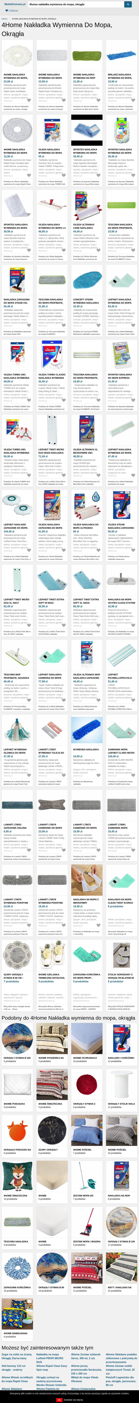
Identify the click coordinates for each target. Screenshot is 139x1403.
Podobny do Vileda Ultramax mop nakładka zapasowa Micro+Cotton (85, 709)
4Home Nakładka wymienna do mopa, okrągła (16, 78)
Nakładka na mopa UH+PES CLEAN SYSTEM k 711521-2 (121, 602)
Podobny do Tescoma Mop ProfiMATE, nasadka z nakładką (17, 707)
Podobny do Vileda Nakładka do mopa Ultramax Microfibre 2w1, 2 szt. (86, 559)
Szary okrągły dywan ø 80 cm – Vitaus (14, 978)
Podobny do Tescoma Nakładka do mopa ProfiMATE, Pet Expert (86, 408)
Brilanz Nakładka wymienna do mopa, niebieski (120, 78)
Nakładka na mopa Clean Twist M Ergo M (120, 902)
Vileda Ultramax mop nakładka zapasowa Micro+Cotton (86, 678)
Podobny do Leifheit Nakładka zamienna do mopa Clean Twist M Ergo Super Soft (51, 709)
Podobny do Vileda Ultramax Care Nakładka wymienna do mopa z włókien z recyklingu (85, 259)
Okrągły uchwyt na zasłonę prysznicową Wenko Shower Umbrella (51, 1381)
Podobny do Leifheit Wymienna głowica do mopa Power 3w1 (17, 783)
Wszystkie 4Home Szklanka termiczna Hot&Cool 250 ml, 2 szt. (50, 1009)
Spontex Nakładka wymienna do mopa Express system (16, 228)
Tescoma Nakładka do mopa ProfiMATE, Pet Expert (85, 378)
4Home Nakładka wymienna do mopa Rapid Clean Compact (17, 152)
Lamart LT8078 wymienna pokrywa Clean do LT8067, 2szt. (51, 902)
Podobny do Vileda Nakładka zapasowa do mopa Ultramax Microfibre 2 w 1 (50, 559)
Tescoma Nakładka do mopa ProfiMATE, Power (120, 228)
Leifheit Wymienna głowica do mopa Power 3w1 (15, 752)
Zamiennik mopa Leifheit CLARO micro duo (121, 752)
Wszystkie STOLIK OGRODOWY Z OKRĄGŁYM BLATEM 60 (121, 1007)
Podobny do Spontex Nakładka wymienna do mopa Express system (16, 259)
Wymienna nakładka (86, 749)
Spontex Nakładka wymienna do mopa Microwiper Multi (85, 152)
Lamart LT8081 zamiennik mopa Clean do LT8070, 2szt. (121, 828)
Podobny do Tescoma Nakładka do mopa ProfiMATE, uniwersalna (51, 334)
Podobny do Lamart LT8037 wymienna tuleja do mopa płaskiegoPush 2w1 (49, 784)
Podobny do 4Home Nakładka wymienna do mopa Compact (50, 108)
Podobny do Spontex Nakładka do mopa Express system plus (121, 408)
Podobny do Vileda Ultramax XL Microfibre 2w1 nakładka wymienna (86, 484)
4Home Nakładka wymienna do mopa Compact (50, 78)
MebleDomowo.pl (15, 4)
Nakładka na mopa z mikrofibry (86, 901)
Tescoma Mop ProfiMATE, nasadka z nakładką (16, 678)
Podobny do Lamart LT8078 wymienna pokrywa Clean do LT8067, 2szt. (50, 934)
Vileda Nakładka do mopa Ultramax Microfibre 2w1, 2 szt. (86, 528)
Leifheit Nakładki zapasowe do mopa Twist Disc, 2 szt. (16, 528)
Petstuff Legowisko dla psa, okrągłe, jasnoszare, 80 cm (121, 1381)
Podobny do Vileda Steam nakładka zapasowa (119, 557)
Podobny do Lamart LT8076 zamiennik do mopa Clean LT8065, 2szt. (49, 859)
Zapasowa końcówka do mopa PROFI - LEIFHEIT (86, 978)
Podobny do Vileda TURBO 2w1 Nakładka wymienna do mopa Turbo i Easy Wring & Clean (17, 409)
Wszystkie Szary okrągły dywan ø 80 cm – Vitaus (17, 1007)
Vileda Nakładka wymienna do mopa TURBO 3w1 (50, 152)
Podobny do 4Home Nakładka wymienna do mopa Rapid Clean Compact (17, 184)
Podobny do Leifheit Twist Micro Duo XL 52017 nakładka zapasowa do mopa (17, 634)
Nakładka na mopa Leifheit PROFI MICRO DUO (49, 1358)
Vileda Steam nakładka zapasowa (121, 526)
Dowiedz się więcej (73, 1400)
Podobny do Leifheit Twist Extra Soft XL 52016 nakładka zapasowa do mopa (86, 634)
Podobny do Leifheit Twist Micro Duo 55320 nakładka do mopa (51, 483)
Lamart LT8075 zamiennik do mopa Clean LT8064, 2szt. (85, 828)
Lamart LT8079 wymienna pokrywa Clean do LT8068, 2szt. (17, 902)
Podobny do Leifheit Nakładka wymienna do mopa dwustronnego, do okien (120, 484)
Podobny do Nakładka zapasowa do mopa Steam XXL (17, 333)
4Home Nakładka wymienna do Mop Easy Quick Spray (84, 78)
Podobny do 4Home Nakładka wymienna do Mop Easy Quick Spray (85, 109)
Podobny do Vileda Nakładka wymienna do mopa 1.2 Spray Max (50, 259)
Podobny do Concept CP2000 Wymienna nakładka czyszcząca (86, 333)
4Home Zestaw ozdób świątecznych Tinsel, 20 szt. (120, 1370)
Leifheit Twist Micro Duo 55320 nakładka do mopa (51, 452)
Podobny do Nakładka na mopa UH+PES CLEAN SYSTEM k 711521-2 (121, 634)
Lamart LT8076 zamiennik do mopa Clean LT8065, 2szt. (50, 828)
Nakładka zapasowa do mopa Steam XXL (17, 301)
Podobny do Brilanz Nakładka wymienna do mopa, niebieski (120, 108)
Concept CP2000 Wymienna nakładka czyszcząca (86, 302)
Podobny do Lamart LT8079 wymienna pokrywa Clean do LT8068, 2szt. (16, 934)
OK (59, 1400)
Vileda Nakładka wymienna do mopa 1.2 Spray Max (52, 228)
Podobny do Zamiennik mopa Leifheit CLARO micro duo (120, 783)
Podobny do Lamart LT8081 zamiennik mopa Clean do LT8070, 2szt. (119, 859)
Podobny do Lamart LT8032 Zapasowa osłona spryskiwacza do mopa (17, 859)
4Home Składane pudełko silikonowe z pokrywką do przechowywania (121, 1358)
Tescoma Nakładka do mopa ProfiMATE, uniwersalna (50, 302)
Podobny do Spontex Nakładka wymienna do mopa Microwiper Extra (121, 184)
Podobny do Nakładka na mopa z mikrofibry (86, 933)
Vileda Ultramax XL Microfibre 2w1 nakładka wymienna (86, 452)
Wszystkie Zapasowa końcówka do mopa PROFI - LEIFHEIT (86, 1007)
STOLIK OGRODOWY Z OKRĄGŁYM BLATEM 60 (121, 976)
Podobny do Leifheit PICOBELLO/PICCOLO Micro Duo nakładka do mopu (120, 709)
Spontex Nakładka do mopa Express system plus (120, 378)
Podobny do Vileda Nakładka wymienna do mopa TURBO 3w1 (51, 183)
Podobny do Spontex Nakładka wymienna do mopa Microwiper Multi (86, 184)
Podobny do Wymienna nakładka (83, 783)
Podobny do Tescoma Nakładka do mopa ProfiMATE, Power (121, 258)
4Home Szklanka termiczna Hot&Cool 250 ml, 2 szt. (51, 978)
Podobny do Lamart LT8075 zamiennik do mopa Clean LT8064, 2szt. (84, 859)
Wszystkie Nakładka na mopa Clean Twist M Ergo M (120, 933)
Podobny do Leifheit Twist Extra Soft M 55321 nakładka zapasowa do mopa (51, 634)
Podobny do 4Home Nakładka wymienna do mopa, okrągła (16, 108)
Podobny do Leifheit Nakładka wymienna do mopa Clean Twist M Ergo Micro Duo (121, 334)
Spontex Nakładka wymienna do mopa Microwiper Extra (120, 152)
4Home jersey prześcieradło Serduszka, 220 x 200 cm (86, 1370)
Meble (5, 19)
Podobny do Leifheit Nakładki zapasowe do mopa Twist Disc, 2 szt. (17, 559)
